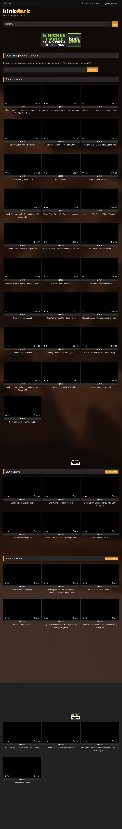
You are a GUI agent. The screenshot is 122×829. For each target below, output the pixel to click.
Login (105, 3)
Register (114, 3)
